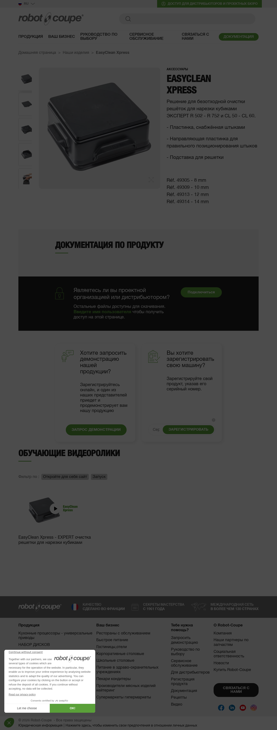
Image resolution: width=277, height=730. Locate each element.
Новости (221, 663)
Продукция (30, 37)
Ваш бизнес (61, 37)
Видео (176, 704)
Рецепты (179, 698)
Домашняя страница (37, 53)
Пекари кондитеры (113, 679)
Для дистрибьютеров (190, 672)
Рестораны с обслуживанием (123, 633)
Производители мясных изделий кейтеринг (126, 688)
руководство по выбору (99, 37)
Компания (223, 633)
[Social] (221, 707)
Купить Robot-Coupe (232, 670)
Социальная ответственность (229, 654)
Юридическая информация (40, 725)
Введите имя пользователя (102, 312)
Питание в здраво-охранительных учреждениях (127, 670)
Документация (184, 691)
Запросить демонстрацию (184, 640)
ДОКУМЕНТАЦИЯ (239, 37)
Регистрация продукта (183, 681)
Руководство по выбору (185, 652)
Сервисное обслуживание (146, 37)
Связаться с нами (195, 37)
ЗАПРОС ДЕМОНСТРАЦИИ (96, 430)
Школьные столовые (115, 661)
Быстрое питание (112, 640)
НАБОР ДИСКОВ (34, 645)
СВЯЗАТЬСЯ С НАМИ (236, 690)
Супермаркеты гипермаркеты (123, 697)
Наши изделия (76, 53)
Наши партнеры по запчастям (231, 642)
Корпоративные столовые (120, 654)
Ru (26, 4)
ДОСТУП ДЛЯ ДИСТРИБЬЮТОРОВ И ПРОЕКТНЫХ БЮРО (209, 4)
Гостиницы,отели (111, 647)
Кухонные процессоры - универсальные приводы (55, 635)
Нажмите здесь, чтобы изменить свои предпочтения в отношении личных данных (131, 725)
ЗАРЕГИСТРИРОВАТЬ (188, 429)
